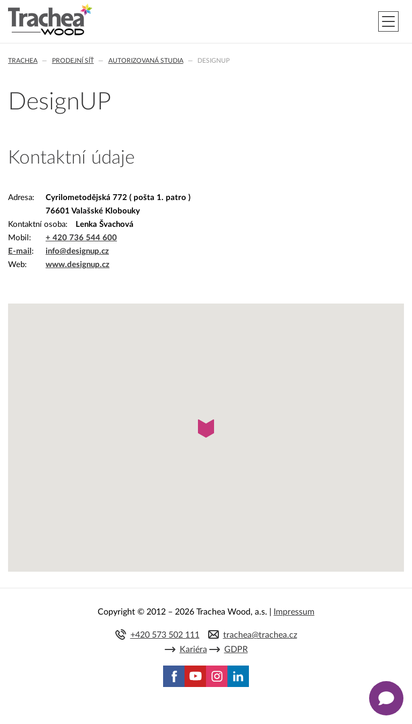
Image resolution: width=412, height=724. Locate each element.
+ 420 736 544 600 (81, 238)
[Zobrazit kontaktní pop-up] (386, 698)
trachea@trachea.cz (260, 635)
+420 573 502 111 (165, 635)
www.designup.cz (77, 265)
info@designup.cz (77, 251)
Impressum (294, 612)
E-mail (20, 251)
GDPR (236, 649)
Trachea (23, 60)
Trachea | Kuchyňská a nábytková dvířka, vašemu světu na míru (50, 20)
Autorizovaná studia (145, 60)
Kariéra (193, 649)
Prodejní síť (73, 60)
